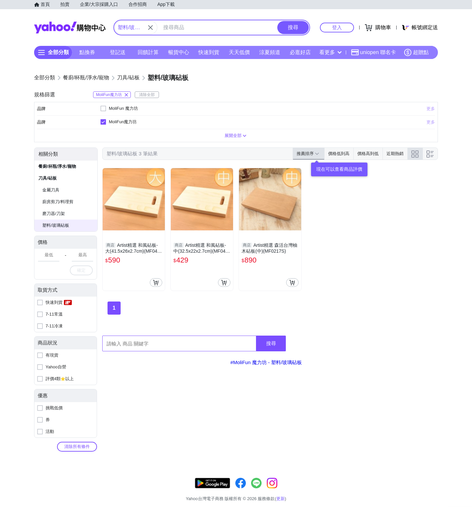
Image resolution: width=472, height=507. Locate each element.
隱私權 (407, 490)
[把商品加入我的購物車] (156, 282)
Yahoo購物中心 (70, 27)
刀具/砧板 (47, 178)
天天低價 (239, 52)
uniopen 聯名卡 (373, 52)
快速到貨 (208, 52)
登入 (337, 27)
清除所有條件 (77, 446)
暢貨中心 (178, 52)
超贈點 (416, 52)
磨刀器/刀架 (53, 213)
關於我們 (334, 490)
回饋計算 (148, 52)
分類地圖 (429, 490)
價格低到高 (338, 153)
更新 (432, 482)
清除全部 (147, 94)
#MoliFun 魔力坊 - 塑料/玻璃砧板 (266, 362)
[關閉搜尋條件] (150, 27)
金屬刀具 (50, 189)
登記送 (118, 52)
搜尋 (271, 343)
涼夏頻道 (269, 52)
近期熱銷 (394, 153)
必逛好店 (300, 52)
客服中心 (310, 490)
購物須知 (359, 490)
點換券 (87, 52)
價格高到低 (368, 153)
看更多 (330, 52)
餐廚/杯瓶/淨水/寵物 (57, 166)
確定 (81, 270)
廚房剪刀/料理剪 (57, 201)
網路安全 (384, 490)
